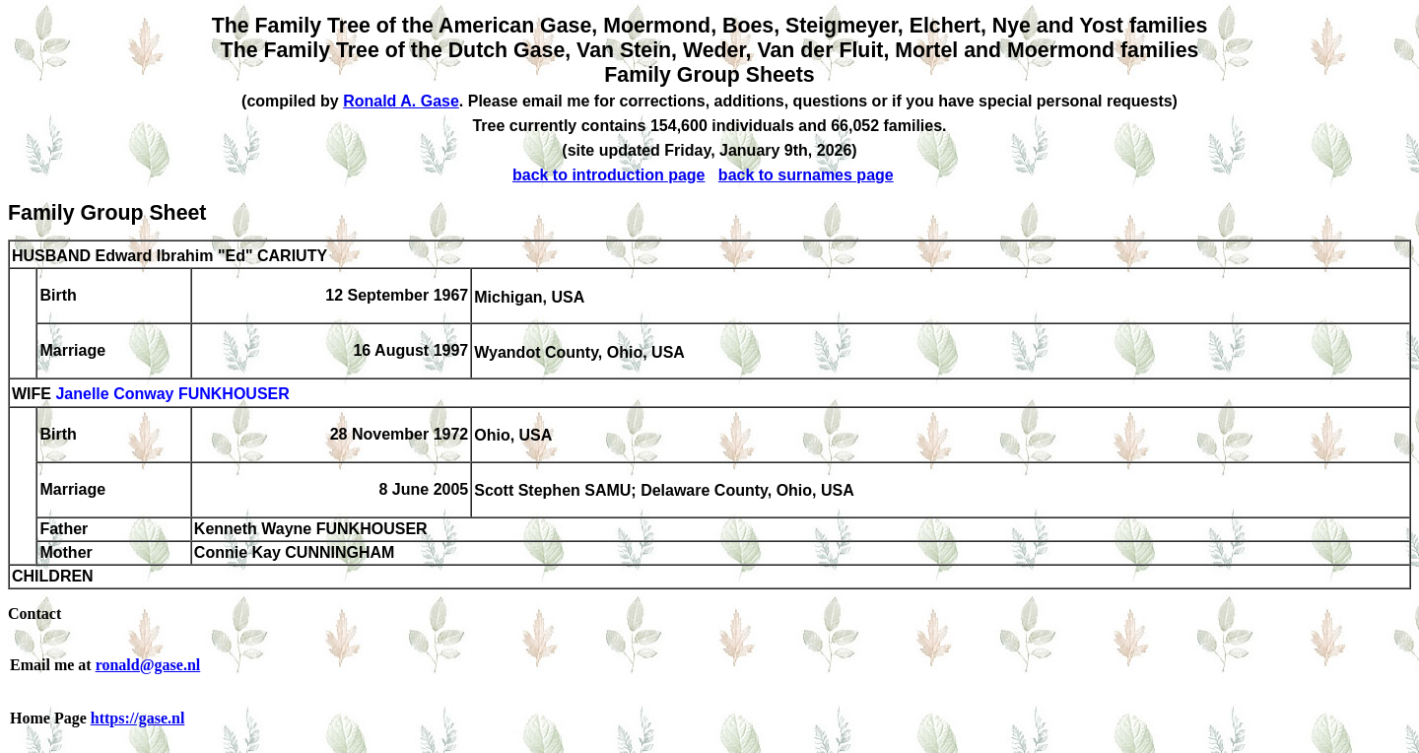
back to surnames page (806, 175)
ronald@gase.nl (148, 664)
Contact (34, 613)
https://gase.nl (138, 718)
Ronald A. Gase (401, 101)
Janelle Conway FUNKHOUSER (172, 394)
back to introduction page (609, 175)
